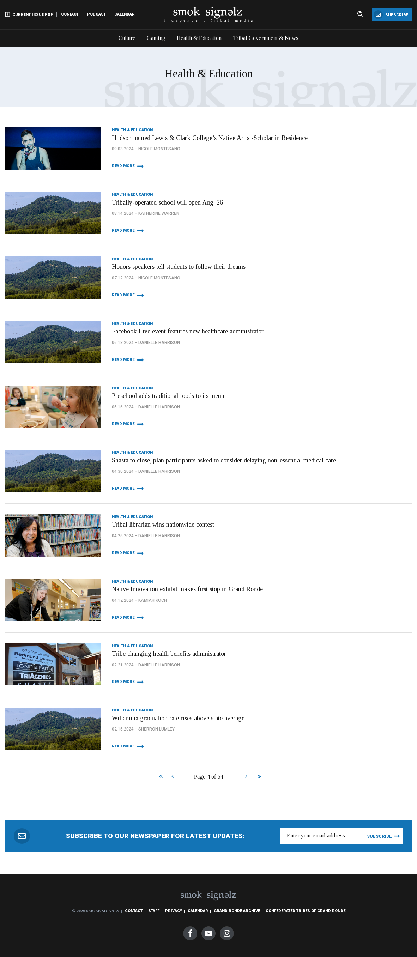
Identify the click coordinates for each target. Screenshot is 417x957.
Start (160, 777)
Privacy (173, 911)
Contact (70, 14)
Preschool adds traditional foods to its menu (168, 395)
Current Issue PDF (29, 14)
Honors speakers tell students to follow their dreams (179, 266)
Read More (123, 166)
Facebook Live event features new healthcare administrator (188, 331)
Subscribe (391, 14)
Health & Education (199, 38)
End (258, 777)
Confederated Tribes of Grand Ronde (305, 911)
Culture (127, 38)
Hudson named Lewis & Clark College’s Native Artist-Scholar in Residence (210, 137)
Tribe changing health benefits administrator (169, 653)
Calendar (124, 14)
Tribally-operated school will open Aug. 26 (167, 202)
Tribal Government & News (265, 38)
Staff (153, 911)
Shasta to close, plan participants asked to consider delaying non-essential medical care (224, 460)
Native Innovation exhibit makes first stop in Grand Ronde (187, 589)
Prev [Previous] (172, 777)
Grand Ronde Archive (237, 911)
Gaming (156, 38)
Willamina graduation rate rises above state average (178, 718)
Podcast (96, 14)
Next (246, 777)
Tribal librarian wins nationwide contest (163, 524)
